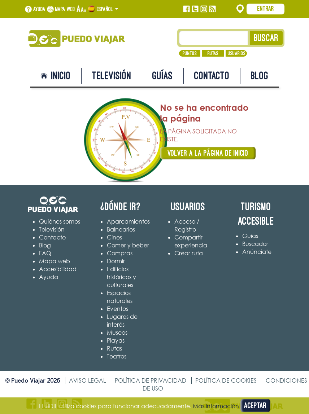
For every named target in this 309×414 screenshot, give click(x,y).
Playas (116, 340)
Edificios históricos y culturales (121, 277)
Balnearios (121, 229)
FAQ (45, 253)
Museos (117, 332)
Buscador (255, 243)
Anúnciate (256, 251)
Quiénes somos (59, 221)
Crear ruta (188, 253)
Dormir (116, 261)
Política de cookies (226, 380)
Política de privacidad (150, 380)
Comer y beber (128, 245)
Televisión (111, 75)
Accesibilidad (58, 269)
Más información (216, 406)
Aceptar (255, 405)
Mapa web (65, 9)
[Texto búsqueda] (213, 38)
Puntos (190, 53)
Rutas (213, 53)
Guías (162, 75)
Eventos (117, 308)
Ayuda (39, 9)
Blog (260, 75)
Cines (114, 237)
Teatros (116, 356)
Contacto (212, 75)
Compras (119, 253)
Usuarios (236, 53)
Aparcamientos (128, 221)
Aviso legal (87, 380)
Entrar (265, 9)
